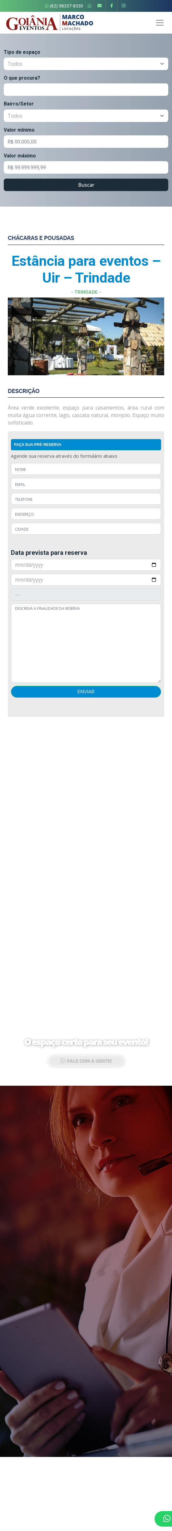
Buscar (86, 184)
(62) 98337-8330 (64, 6)
